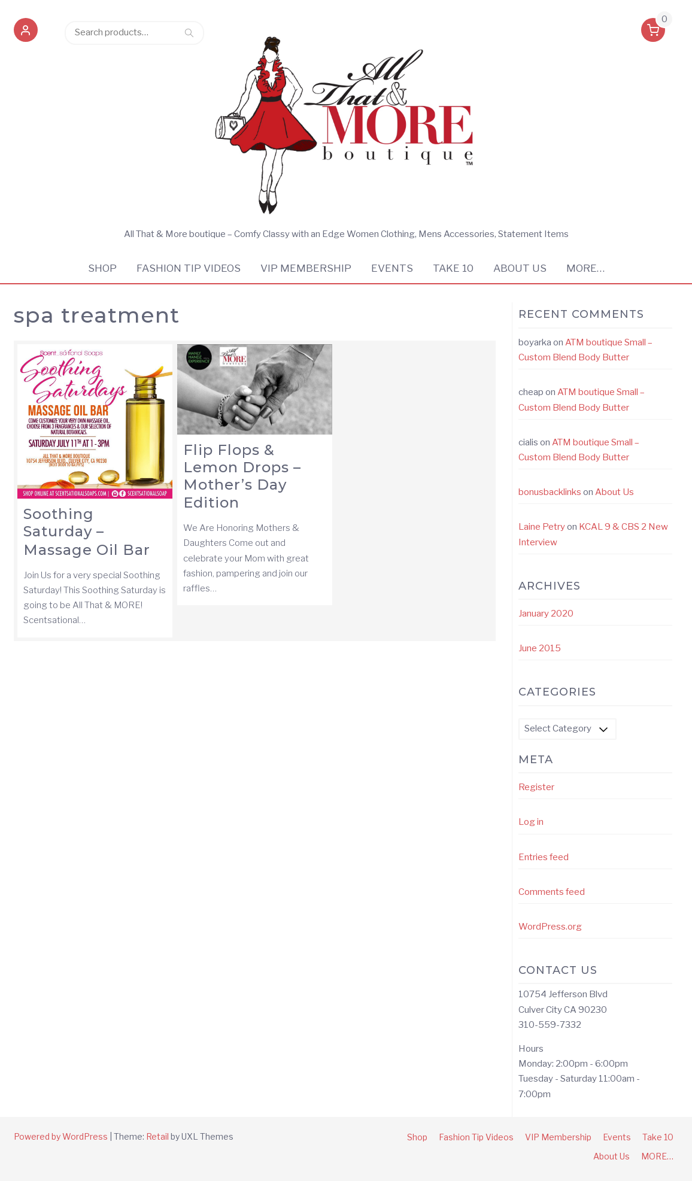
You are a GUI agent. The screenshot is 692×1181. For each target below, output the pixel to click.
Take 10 (453, 268)
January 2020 (545, 613)
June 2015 (539, 648)
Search (189, 32)
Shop (102, 268)
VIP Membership (305, 268)
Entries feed (543, 857)
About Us (520, 268)
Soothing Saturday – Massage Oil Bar (86, 531)
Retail (157, 1136)
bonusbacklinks (549, 492)
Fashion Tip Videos (188, 268)
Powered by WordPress (61, 1136)
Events (392, 268)
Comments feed (551, 891)
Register (536, 787)
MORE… (585, 268)
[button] (26, 32)
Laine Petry (541, 526)
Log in (531, 821)
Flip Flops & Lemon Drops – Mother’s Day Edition (242, 476)
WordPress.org (550, 926)
